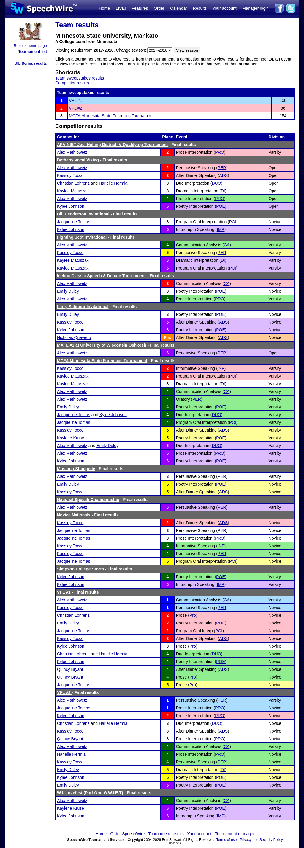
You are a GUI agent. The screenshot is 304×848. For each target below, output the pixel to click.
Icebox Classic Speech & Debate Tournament (101, 275)
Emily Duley (68, 291)
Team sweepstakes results (79, 78)
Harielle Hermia (113, 183)
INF (221, 368)
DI (223, 190)
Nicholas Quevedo (74, 337)
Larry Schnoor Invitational (82, 306)
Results (200, 8)
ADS (223, 175)
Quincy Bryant (70, 669)
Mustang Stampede (76, 468)
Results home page (30, 45)
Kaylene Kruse (70, 437)
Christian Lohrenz (73, 183)
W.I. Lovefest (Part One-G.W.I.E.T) (90, 792)
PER (222, 167)
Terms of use (226, 840)
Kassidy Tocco (70, 175)
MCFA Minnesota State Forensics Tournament (111, 115)
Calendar (178, 8)
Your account (224, 8)
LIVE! (121, 8)
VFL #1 (75, 100)
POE (220, 206)
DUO (216, 183)
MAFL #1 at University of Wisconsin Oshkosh (101, 345)
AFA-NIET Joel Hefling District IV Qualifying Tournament (112, 144)
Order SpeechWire (127, 833)
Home (104, 8)
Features (140, 8)
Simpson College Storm (80, 569)
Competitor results (72, 82)
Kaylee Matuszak (73, 190)
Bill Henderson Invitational (83, 214)
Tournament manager (234, 833)
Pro (192, 615)
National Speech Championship (88, 499)
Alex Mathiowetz (72, 152)
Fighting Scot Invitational (82, 237)
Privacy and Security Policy (261, 840)
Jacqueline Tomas (73, 221)
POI (232, 221)
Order (159, 8)
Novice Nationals (74, 515)
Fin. (167, 337)
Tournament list (32, 51)
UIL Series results (30, 63)
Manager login (255, 8)
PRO (219, 152)
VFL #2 (75, 108)
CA (226, 244)
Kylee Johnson (70, 206)
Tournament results (166, 833)
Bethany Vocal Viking (78, 160)
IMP (220, 229)
